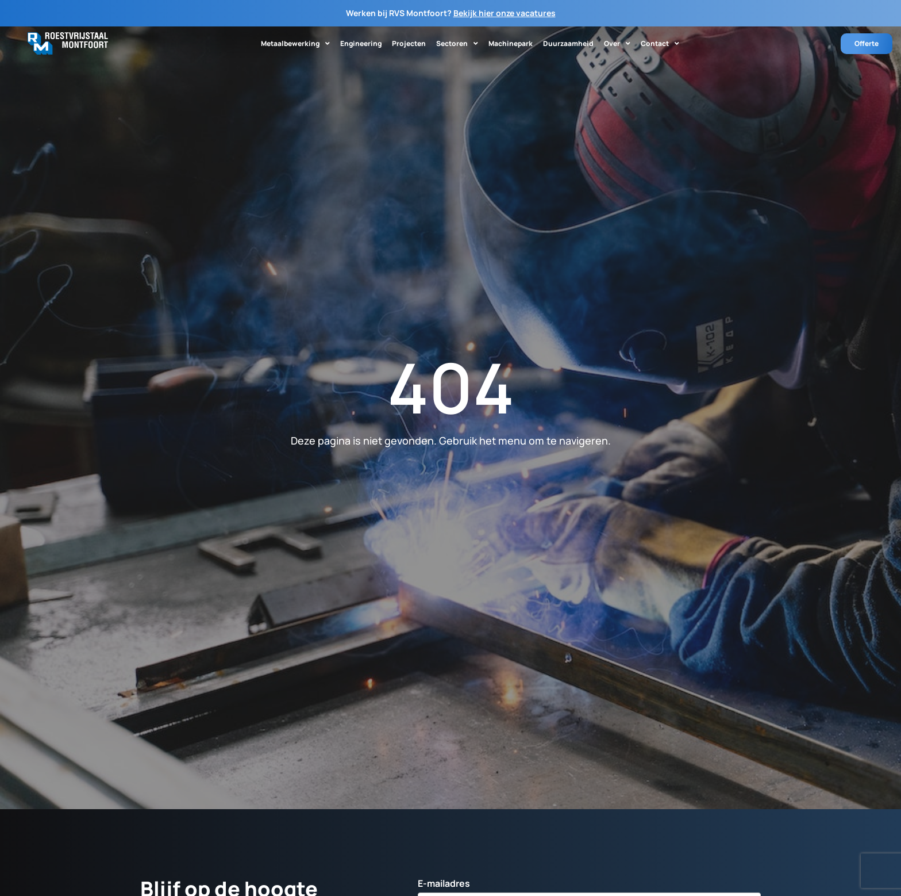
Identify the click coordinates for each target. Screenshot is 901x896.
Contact (660, 43)
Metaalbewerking (295, 43)
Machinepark (510, 43)
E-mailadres (444, 884)
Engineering (361, 43)
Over (617, 43)
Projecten (409, 43)
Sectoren (457, 43)
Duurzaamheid (568, 43)
